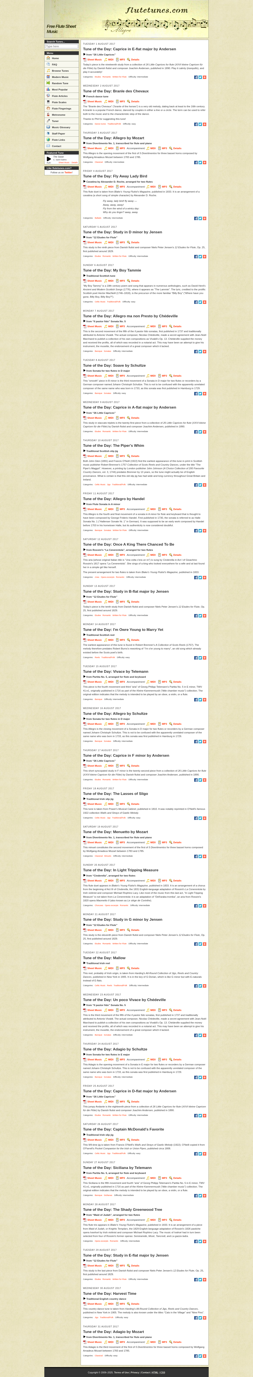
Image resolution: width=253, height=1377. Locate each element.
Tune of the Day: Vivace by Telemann (115, 671)
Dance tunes (100, 124)
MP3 (122, 59)
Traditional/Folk (114, 124)
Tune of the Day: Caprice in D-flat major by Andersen (129, 1091)
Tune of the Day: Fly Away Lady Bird (115, 176)
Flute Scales (56, 102)
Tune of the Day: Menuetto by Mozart (115, 832)
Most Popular (57, 89)
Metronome (55, 114)
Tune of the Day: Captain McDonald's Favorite (123, 1129)
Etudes (98, 77)
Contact (53, 145)
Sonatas (107, 351)
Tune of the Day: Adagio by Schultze (115, 1049)
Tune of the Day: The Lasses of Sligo (115, 793)
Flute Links (55, 139)
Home (52, 58)
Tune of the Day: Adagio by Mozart (113, 1332)
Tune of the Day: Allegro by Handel (114, 499)
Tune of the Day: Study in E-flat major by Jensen (126, 1255)
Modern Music (57, 76)
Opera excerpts (107, 577)
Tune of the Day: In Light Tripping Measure (121, 870)
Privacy (135, 1372)
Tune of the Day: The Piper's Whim (113, 445)
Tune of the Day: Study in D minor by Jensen (122, 232)
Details (75, 162)
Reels (97, 657)
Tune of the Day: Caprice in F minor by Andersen (126, 755)
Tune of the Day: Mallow (104, 958)
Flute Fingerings (58, 108)
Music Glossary (58, 127)
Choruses (99, 905)
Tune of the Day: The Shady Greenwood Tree (122, 1209)
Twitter (68, 172)
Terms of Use (121, 1372)
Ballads (98, 218)
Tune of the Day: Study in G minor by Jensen (122, 919)
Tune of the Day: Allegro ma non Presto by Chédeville (130, 316)
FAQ (51, 64)
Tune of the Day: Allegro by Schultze (115, 713)
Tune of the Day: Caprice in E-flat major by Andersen (129, 49)
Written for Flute (119, 77)
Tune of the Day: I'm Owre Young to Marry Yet (123, 629)
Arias (97, 577)
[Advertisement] (61, 241)
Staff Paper (55, 133)
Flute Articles (57, 95)
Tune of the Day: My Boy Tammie (112, 270)
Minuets (107, 856)
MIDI (110, 59)
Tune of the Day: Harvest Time (109, 1293)
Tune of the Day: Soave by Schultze (114, 365)
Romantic (106, 77)
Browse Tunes (57, 70)
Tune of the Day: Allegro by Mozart (113, 138)
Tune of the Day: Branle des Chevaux (116, 91)
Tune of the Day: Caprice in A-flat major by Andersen (129, 407)
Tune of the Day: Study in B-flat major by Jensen (126, 591)
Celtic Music (100, 302)
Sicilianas (108, 1195)
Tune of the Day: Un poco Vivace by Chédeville (124, 1000)
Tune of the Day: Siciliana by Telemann (117, 1167)
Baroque (98, 351)
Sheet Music (64, 162)
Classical (99, 162)
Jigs (108, 484)
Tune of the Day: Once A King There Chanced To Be (128, 544)
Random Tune (57, 83)
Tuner (52, 120)
